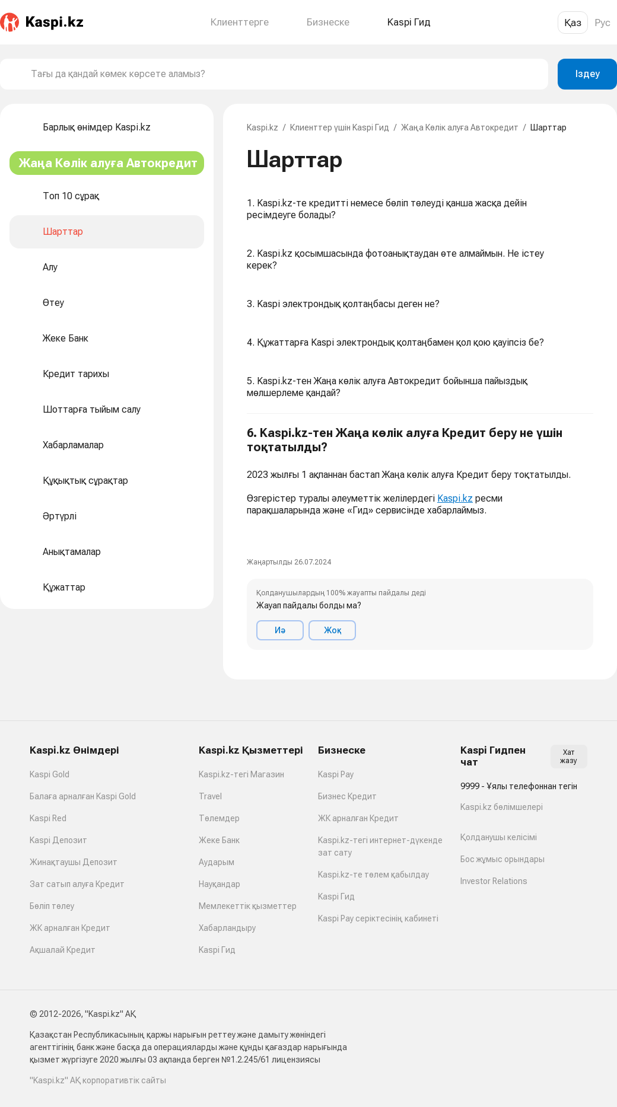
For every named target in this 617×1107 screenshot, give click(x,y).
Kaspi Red (48, 818)
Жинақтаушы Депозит (73, 862)
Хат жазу (568, 756)
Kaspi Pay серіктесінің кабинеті (378, 918)
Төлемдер (219, 818)
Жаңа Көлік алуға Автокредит (460, 127)
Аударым (216, 862)
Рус (602, 22)
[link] (256, 535)
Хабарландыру (227, 928)
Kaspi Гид (217, 950)
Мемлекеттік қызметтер (248, 906)
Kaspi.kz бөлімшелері (501, 807)
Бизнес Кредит (347, 796)
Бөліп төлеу (52, 906)
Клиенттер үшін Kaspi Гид (339, 127)
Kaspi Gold (49, 774)
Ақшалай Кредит (63, 950)
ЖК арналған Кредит (70, 928)
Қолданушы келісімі (498, 837)
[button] (420, 538)
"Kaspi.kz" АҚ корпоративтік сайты (98, 1080)
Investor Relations (493, 881)
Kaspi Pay (336, 774)
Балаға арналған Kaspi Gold (83, 796)
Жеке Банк (219, 840)
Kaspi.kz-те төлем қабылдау (373, 874)
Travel (210, 796)
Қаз (572, 22)
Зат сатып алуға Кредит (77, 884)
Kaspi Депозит (58, 840)
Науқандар (219, 884)
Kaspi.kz (262, 127)
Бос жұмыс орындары (502, 859)
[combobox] (285, 74)
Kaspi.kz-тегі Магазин (241, 774)
